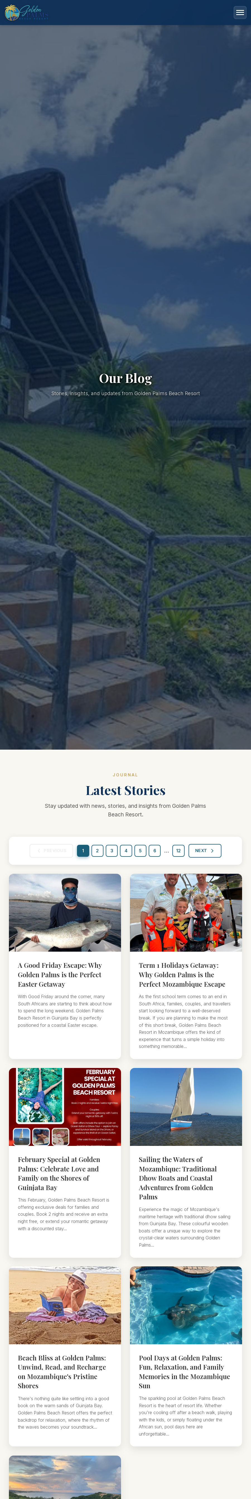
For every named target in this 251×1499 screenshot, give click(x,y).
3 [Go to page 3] (111, 852)
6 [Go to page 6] (155, 852)
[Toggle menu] (240, 12)
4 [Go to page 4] (126, 852)
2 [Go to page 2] (96, 852)
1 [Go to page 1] (82, 852)
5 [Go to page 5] (140, 852)
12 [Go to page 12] (180, 852)
